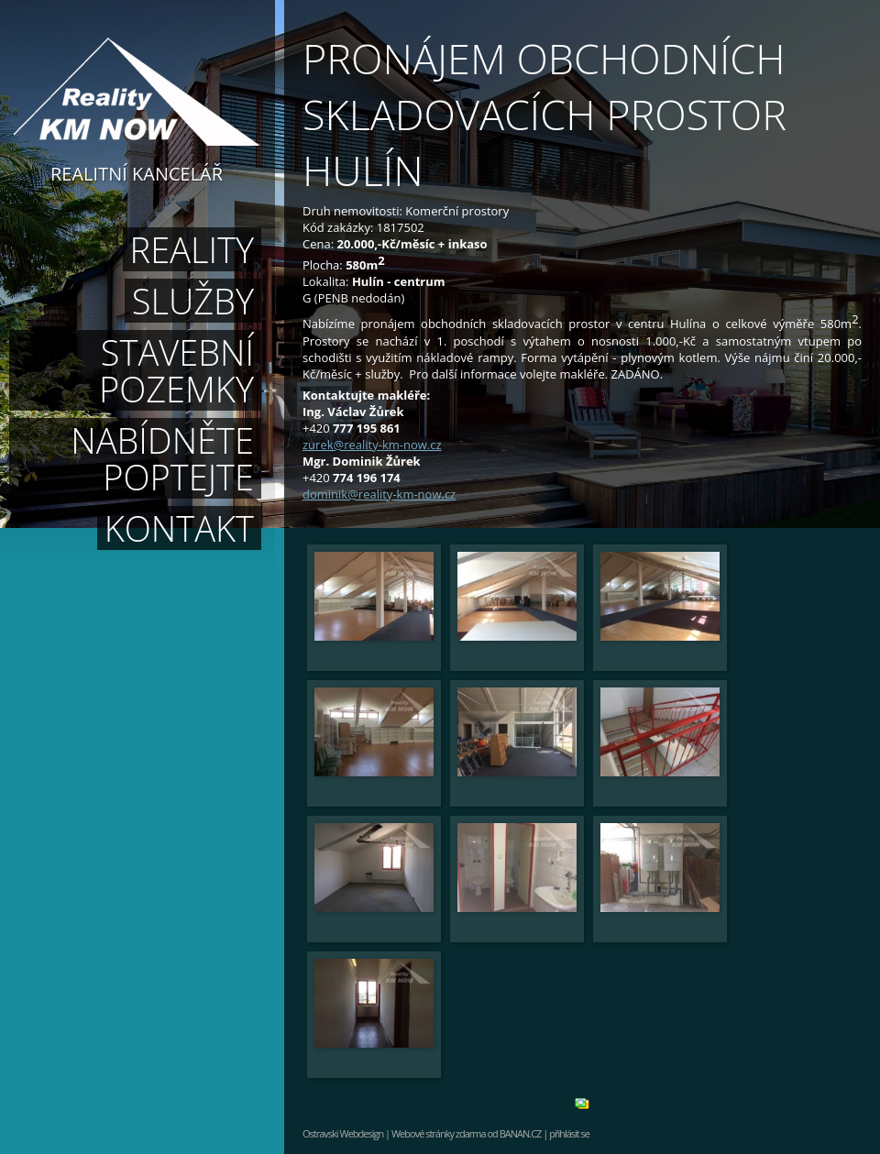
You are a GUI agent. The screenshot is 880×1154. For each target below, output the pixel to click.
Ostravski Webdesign (343, 1133)
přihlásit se (569, 1133)
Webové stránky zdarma (438, 1133)
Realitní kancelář (136, 172)
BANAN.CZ (521, 1133)
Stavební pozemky (176, 370)
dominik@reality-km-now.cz (379, 494)
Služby (193, 301)
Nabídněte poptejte (162, 458)
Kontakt (179, 528)
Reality (192, 249)
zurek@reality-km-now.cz (372, 444)
